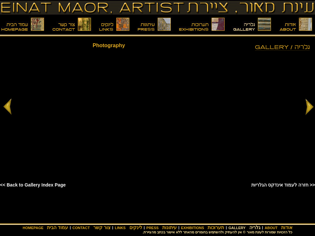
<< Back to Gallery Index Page (33, 184)
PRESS (152, 228)
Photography (109, 45)
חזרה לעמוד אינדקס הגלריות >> (283, 184)
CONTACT (81, 228)
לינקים (135, 227)
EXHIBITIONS (192, 228)
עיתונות (169, 227)
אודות (286, 227)
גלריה (254, 227)
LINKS (120, 228)
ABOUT (271, 228)
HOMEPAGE (33, 228)
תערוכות (216, 227)
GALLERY (236, 228)
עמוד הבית (57, 227)
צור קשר (101, 227)
